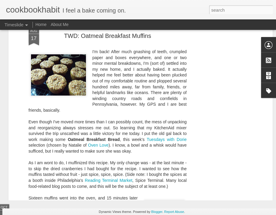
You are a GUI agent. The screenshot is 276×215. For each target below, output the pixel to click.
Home (41, 24)
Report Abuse (174, 212)
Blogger (156, 212)
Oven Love (98, 100)
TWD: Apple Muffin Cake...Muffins (231, 179)
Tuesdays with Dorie (167, 94)
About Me (60, 24)
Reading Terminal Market (108, 135)
